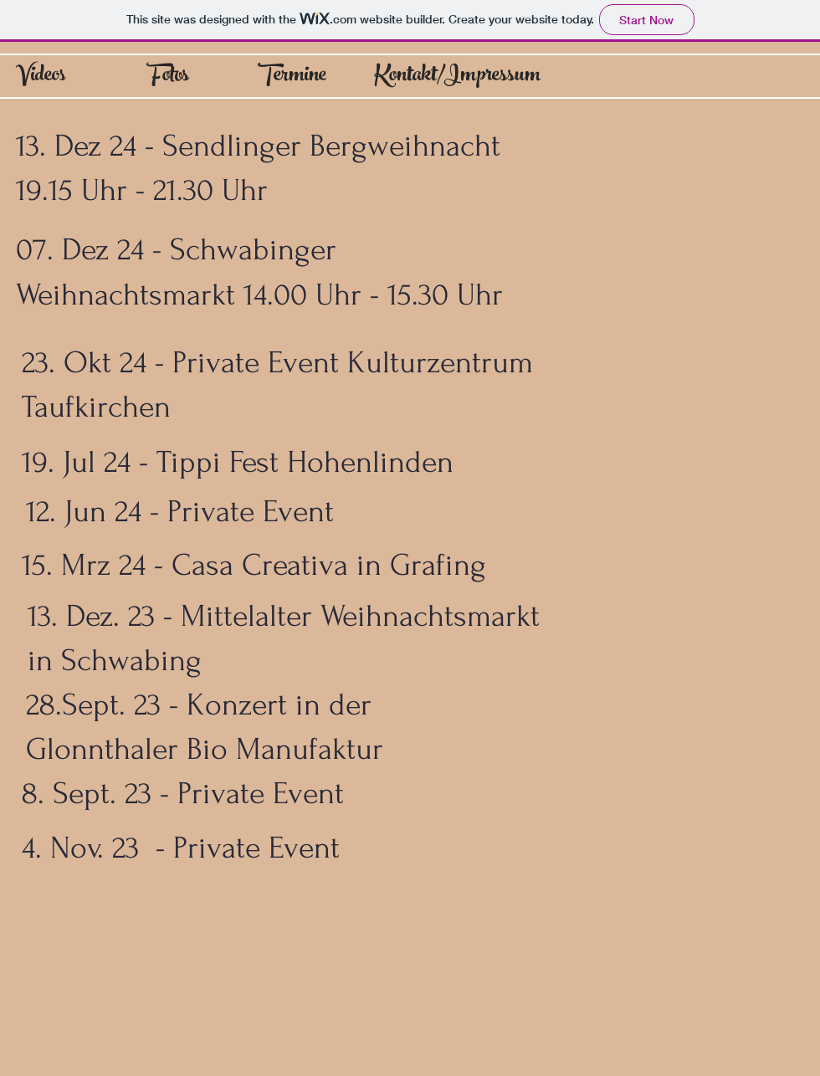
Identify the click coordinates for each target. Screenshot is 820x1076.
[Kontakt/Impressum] (457, 77)
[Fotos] (168, 77)
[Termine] (292, 77)
